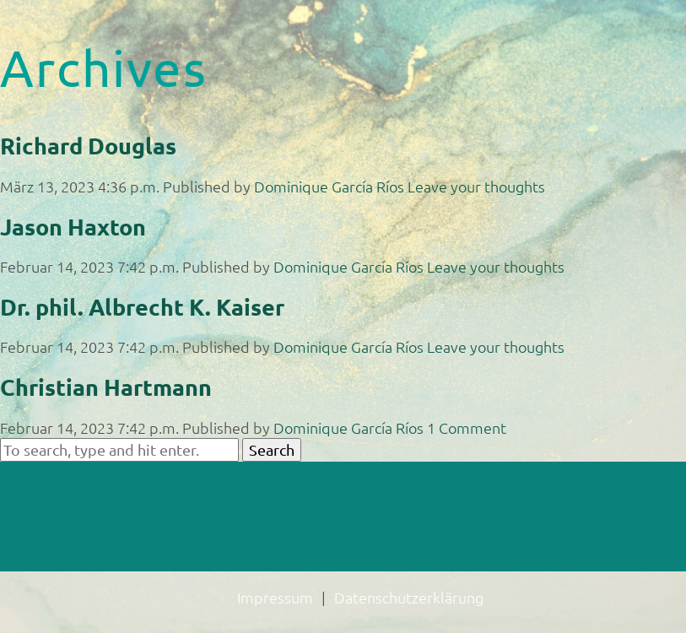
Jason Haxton (73, 226)
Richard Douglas (88, 145)
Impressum (275, 597)
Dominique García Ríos (329, 186)
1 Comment (466, 427)
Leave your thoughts (476, 186)
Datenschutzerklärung (408, 597)
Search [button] (271, 449)
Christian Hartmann (106, 386)
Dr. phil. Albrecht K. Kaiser (142, 306)
